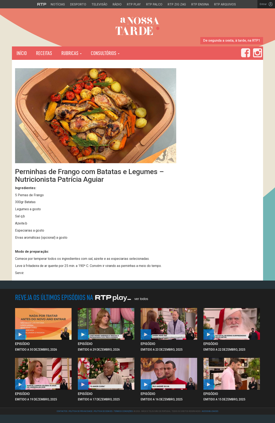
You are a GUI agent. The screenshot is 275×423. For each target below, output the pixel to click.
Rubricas (71, 53)
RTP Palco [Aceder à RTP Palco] (154, 4)
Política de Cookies (103, 411)
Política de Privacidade (80, 411)
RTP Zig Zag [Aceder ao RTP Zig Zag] (177, 4)
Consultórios (105, 53)
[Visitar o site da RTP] (41, 4)
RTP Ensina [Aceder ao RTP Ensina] (200, 4)
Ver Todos (141, 299)
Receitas (44, 53)
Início (22, 53)
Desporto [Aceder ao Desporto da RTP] (78, 4)
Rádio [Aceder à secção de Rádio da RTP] (117, 4)
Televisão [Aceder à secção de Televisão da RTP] (99, 4)
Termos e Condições (123, 411)
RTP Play (145, 53)
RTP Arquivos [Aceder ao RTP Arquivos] (225, 4)
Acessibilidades (210, 411)
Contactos (62, 411)
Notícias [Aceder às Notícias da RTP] (58, 4)
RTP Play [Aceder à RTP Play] (134, 4)
